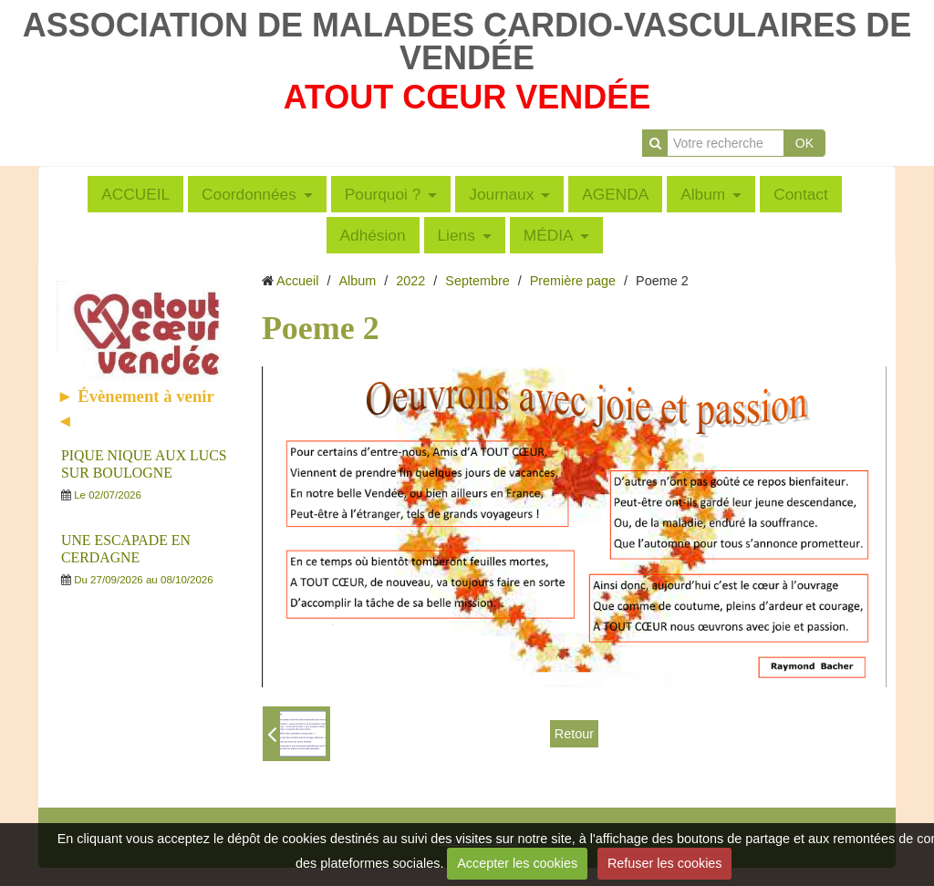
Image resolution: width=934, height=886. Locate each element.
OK (804, 143)
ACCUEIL (135, 194)
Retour (574, 733)
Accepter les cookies (517, 863)
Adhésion (373, 235)
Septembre (477, 280)
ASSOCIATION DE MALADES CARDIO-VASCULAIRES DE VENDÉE (467, 41)
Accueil (297, 280)
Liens (456, 235)
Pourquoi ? (383, 194)
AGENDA (615, 194)
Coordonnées (249, 194)
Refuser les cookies (664, 863)
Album (702, 194)
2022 (410, 280)
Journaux (501, 194)
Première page (573, 280)
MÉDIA (549, 235)
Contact (800, 194)
